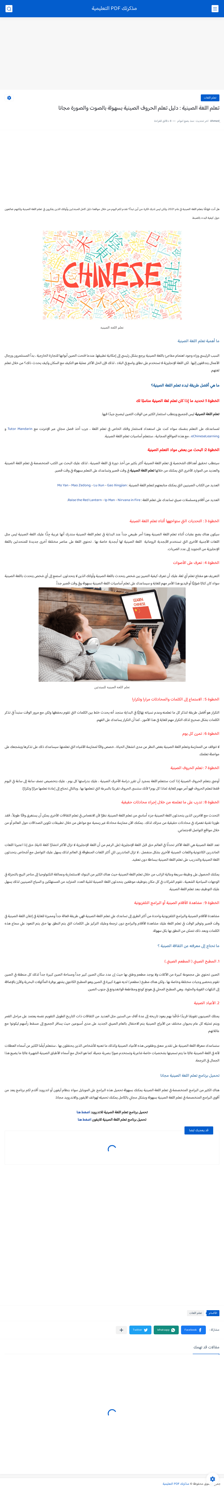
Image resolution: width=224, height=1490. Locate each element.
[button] (193, 1330)
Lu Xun (99, 485)
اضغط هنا (83, 1112)
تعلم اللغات (210, 97)
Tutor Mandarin (20, 429)
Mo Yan (62, 485)
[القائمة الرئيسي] (215, 8)
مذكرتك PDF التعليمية (114, 8)
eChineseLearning (205, 436)
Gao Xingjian (117, 485)
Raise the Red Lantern (85, 500)
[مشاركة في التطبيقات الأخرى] (121, 1330)
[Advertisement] (112, 54)
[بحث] (9, 8)
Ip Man (110, 500)
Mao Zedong (81, 485)
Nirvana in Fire (129, 500)
